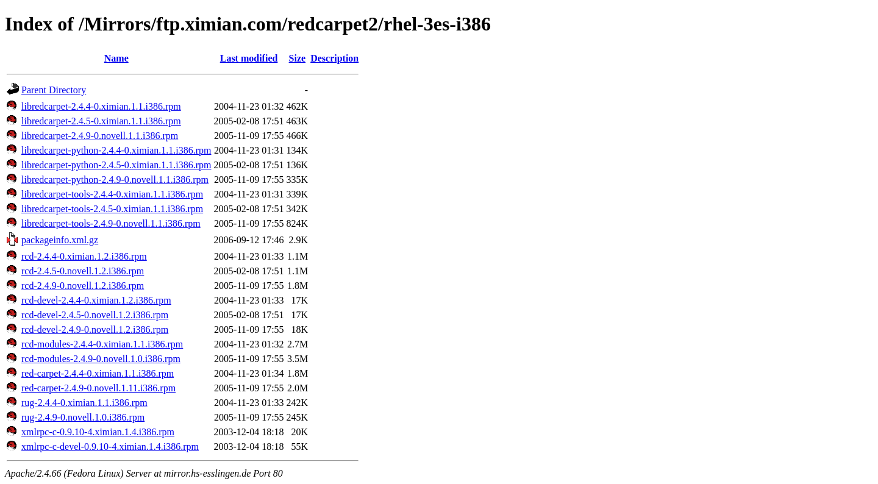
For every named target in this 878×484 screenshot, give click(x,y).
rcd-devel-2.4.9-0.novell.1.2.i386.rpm (94, 329)
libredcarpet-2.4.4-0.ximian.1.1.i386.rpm (101, 106)
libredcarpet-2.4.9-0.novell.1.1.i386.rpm (99, 135)
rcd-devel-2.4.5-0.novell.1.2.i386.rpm (94, 315)
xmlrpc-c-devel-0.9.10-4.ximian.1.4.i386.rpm (110, 446)
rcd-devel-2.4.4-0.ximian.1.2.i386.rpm (96, 300)
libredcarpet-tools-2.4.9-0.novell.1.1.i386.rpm (111, 223)
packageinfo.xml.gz (59, 240)
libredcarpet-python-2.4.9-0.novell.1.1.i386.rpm (115, 179)
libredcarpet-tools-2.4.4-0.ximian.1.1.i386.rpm (112, 194)
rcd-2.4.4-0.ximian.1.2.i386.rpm (84, 256)
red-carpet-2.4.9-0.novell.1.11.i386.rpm (98, 388)
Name (116, 58)
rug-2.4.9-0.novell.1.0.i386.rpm (83, 417)
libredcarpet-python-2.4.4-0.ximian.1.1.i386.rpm (116, 150)
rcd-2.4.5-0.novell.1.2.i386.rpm (82, 271)
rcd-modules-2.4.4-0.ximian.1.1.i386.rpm (102, 344)
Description (334, 58)
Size (297, 58)
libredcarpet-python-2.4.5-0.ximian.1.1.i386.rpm (116, 165)
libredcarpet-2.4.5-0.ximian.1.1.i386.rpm (101, 121)
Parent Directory (53, 90)
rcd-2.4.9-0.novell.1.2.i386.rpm (82, 285)
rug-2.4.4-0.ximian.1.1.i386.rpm (84, 402)
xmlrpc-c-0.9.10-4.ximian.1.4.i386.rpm (97, 432)
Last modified (249, 58)
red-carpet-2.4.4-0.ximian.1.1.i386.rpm (97, 373)
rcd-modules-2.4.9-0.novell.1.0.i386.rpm (100, 359)
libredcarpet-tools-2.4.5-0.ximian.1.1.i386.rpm (112, 209)
